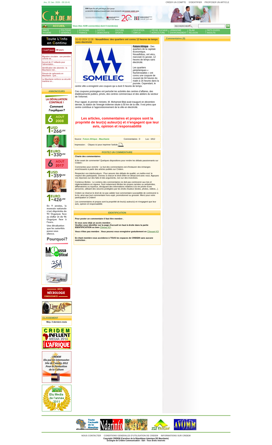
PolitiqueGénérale (66, 31)
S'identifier (195, 2)
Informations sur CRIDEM (176, 435)
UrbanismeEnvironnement (178, 31)
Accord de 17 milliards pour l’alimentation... (53, 63)
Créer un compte (176, 2)
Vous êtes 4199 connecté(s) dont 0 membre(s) (95, 26)
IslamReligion (193, 31)
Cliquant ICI (153, 231)
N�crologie (60, 293)
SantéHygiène (47, 31)
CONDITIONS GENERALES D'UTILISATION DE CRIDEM (131, 435)
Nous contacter (91, 435)
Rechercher (182, 26)
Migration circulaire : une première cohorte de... (56, 58)
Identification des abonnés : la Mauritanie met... (54, 69)
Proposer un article (217, 2)
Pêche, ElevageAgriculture (159, 31)
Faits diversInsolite (213, 31)
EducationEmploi (138, 31)
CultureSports (119, 31)
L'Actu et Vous (57, 41)
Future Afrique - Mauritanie (96, 139)
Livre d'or (60, 308)
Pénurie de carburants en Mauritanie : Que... (52, 74)
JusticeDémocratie (103, 31)
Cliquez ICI (105, 227)
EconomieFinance (84, 31)
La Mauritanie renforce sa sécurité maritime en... (56, 80)
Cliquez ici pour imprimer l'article (103, 144)
